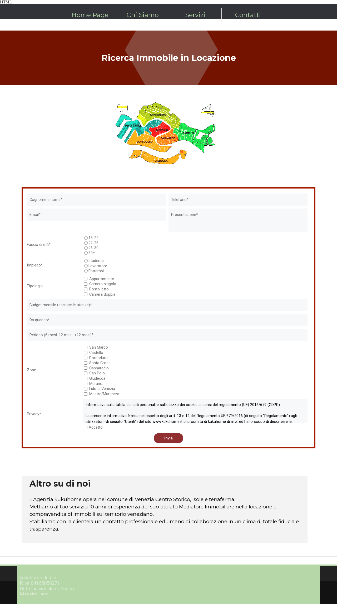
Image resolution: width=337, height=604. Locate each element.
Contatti (248, 15)
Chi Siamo (143, 15)
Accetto (96, 427)
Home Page (89, 15)
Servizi (195, 15)
